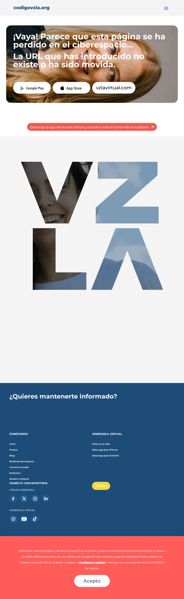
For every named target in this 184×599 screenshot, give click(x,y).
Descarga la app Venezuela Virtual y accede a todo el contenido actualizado (89, 127)
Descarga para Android (105, 455)
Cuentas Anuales (19, 467)
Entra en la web (101, 444)
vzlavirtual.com (114, 87)
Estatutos (15, 473)
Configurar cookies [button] (92, 562)
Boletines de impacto (21, 461)
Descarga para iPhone (105, 449)
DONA (101, 486)
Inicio (12, 444)
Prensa (13, 449)
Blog (12, 455)
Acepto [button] (92, 581)
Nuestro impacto (19, 479)
